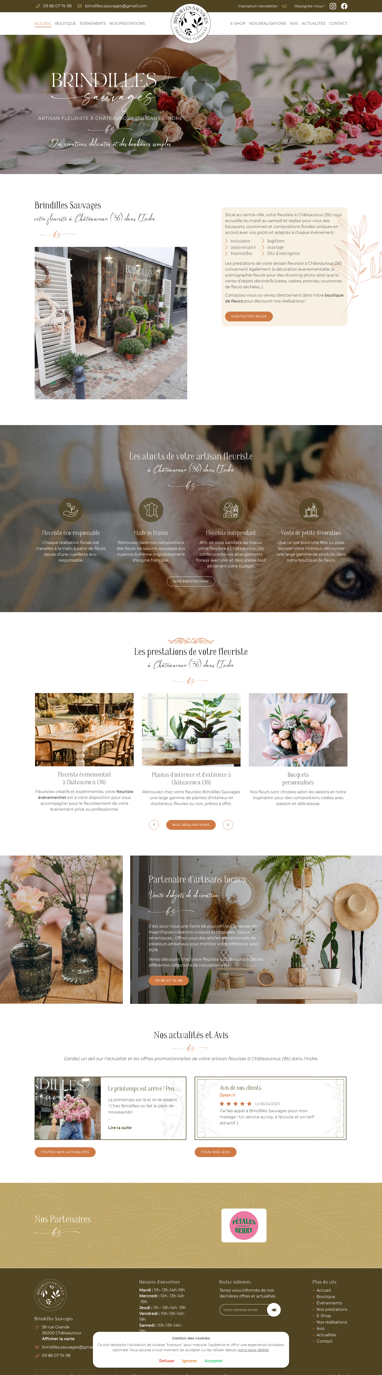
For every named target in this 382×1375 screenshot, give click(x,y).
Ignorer (189, 1361)
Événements (93, 23)
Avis (294, 23)
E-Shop (237, 23)
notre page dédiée (253, 1350)
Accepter (213, 1361)
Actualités (313, 23)
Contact (338, 23)
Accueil (43, 23)
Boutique (65, 23)
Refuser (167, 1361)
